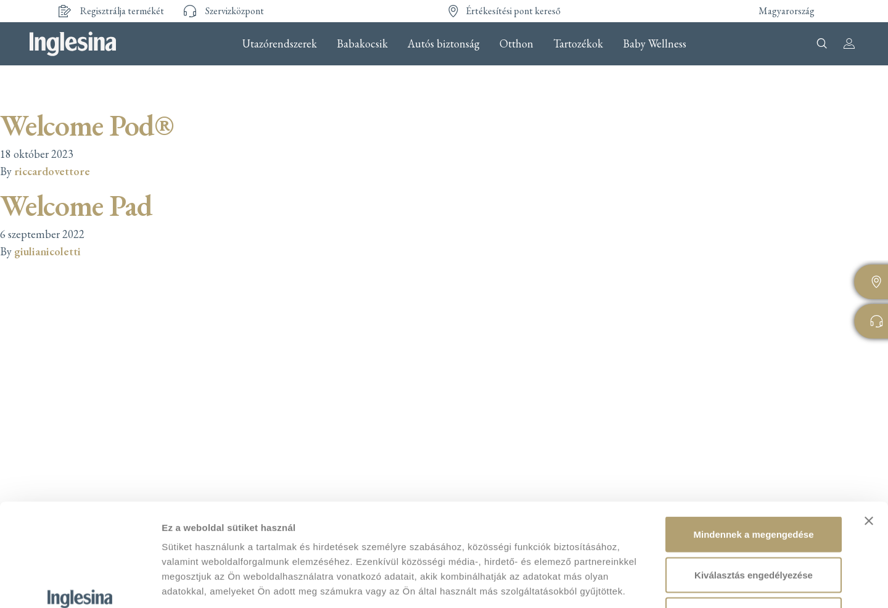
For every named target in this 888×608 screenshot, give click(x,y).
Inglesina (73, 43)
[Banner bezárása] (869, 433)
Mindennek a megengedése (753, 446)
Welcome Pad (76, 205)
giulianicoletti (47, 251)
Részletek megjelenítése (701, 583)
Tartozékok (578, 44)
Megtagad (753, 527)
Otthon (516, 44)
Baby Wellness (654, 44)
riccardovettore (52, 171)
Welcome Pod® (86, 125)
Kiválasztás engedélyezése (753, 487)
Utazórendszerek (279, 44)
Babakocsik (362, 44)
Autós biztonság (444, 44)
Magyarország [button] (786, 10)
